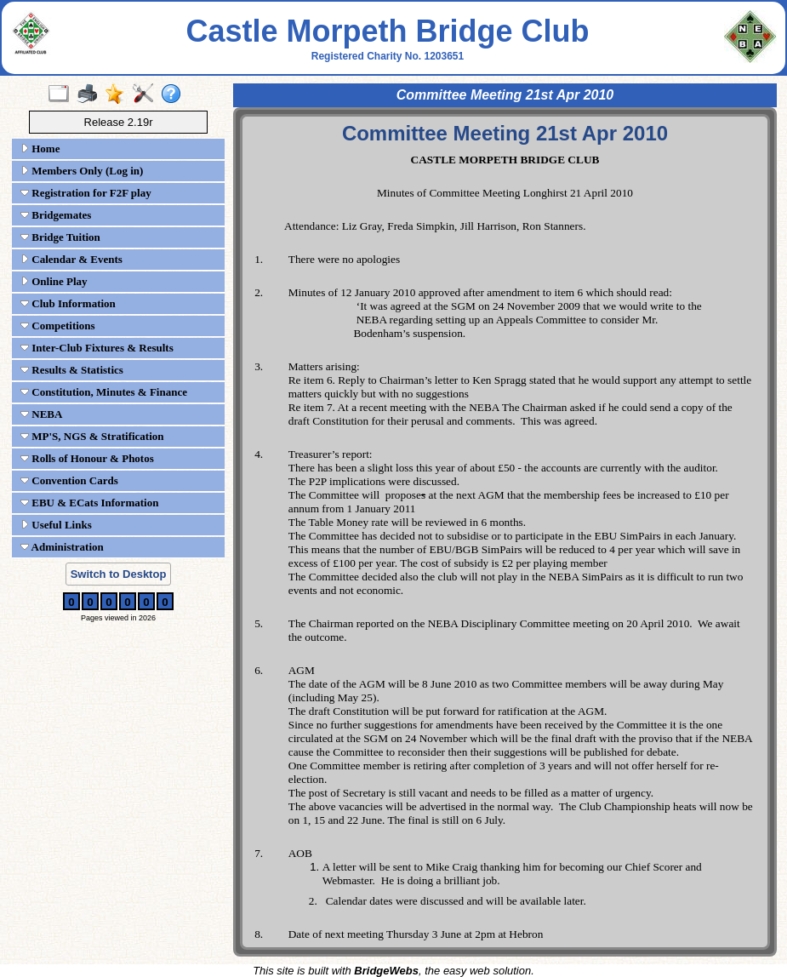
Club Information (68, 303)
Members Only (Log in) (81, 170)
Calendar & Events (71, 259)
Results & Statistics (71, 369)
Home (40, 148)
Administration (62, 546)
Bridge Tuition (60, 237)
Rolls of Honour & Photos (87, 458)
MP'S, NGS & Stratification (92, 436)
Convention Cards (69, 480)
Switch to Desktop (119, 574)
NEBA (41, 414)
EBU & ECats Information (89, 502)
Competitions (57, 325)
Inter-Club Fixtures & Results (97, 347)
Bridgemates (55, 215)
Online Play (54, 281)
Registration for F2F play (85, 192)
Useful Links (56, 524)
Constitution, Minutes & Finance (103, 392)
